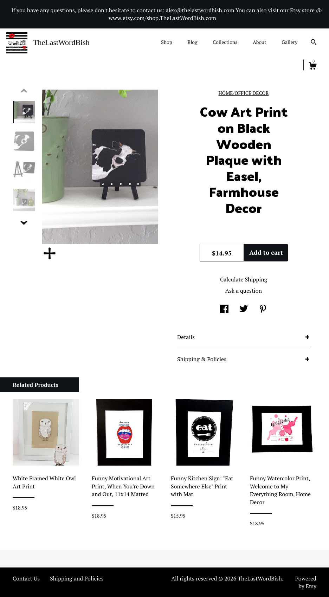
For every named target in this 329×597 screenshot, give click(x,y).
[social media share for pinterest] (263, 309)
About (259, 42)
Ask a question (243, 290)
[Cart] (312, 66)
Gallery (289, 42)
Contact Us (26, 578)
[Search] (313, 43)
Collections (225, 42)
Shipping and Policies (77, 578)
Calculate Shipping (243, 279)
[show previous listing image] (24, 91)
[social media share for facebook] (224, 309)
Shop (166, 42)
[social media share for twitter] (244, 309)
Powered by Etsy (305, 582)
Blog (193, 42)
